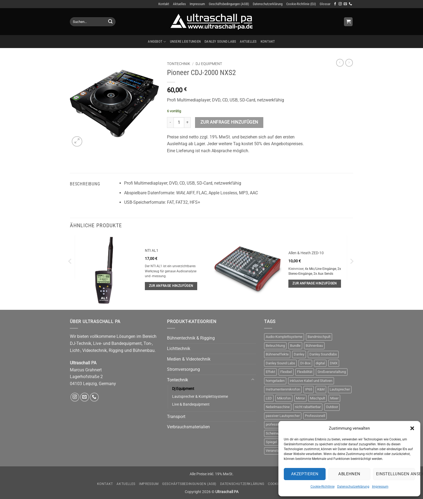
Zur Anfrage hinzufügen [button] (171, 286)
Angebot (157, 41)
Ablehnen (349, 473)
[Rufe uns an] (350, 4)
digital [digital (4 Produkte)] (320, 363)
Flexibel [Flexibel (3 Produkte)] (286, 372)
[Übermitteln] (110, 21)
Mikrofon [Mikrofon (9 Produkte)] (284, 398)
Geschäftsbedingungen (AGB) (229, 4)
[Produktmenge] (178, 122)
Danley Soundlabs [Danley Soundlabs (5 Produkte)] (323, 354)
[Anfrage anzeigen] (348, 21)
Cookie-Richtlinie (323, 486)
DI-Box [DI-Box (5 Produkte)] (305, 363)
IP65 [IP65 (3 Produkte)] (308, 389)
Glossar (325, 4)
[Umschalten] (253, 379)
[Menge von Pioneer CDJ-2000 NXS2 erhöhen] (187, 122)
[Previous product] (349, 62)
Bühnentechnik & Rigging (191, 338)
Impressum (380, 486)
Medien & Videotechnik (188, 359)
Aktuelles (179, 4)
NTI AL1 (151, 250)
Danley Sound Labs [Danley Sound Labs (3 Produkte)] (280, 363)
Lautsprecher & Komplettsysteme (200, 396)
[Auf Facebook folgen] (335, 4)
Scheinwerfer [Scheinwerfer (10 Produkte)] (276, 433)
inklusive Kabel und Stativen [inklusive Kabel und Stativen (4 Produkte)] (311, 381)
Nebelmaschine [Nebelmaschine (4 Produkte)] (278, 407)
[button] (412, 428)
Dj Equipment (209, 64)
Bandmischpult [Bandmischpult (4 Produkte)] (319, 337)
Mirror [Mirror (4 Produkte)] (300, 398)
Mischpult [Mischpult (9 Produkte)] (317, 398)
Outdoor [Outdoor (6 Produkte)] (332, 407)
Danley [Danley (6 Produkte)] (299, 354)
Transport (176, 416)
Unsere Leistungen (185, 41)
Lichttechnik (178, 348)
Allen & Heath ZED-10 (306, 253)
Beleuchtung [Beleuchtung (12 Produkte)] (275, 346)
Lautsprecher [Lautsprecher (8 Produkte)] (340, 389)
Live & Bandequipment (191, 404)
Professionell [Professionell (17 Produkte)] (315, 416)
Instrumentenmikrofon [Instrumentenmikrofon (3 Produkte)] (283, 389)
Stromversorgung (183, 369)
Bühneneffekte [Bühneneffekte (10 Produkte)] (277, 354)
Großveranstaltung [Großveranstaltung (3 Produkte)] (332, 372)
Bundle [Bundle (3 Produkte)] (295, 346)
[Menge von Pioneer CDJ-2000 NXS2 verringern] (170, 122)
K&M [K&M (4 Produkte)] (321, 389)
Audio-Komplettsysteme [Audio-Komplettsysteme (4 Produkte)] (284, 337)
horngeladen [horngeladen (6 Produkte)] (275, 381)
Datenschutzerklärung (353, 486)
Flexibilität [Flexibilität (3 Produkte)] (304, 372)
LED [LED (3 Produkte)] (269, 398)
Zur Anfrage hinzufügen (229, 122)
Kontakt (163, 4)
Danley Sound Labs (220, 41)
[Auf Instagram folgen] (340, 4)
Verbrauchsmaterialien (188, 426)
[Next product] (340, 62)
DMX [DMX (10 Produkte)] (333, 363)
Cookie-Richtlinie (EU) (301, 4)
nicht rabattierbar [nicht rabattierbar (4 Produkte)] (308, 407)
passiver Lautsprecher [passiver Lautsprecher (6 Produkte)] (283, 416)
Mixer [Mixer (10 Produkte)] (334, 398)
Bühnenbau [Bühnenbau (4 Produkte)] (314, 346)
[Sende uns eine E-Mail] (345, 4)
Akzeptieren (305, 473)
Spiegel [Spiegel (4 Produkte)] (271, 442)
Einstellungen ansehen (395, 473)
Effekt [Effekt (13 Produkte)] (270, 372)
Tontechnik (178, 64)
